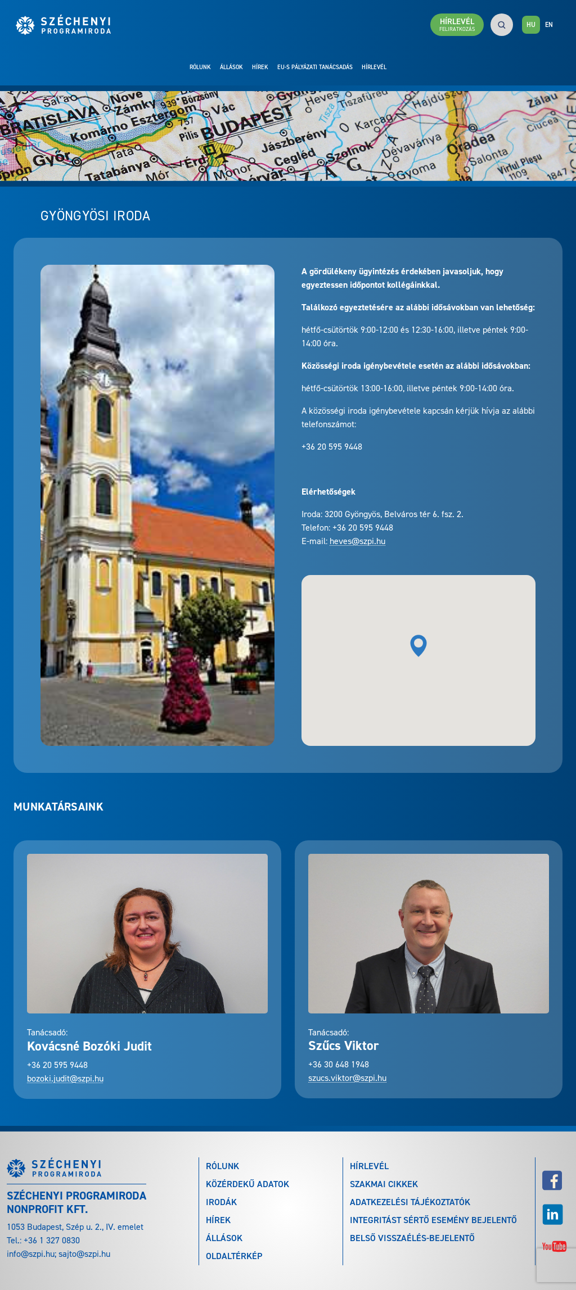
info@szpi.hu (31, 1254)
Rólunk (200, 67)
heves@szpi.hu (357, 541)
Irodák (221, 1202)
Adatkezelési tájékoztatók (410, 1202)
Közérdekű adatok (247, 1184)
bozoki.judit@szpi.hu (65, 1078)
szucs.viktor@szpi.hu (347, 1078)
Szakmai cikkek (384, 1184)
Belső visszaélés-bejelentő (412, 1238)
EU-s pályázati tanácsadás (315, 67)
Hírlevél (374, 67)
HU (531, 24)
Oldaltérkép (234, 1256)
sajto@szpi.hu (84, 1254)
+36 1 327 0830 (52, 1240)
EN (549, 24)
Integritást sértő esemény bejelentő (433, 1220)
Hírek (260, 67)
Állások (231, 67)
